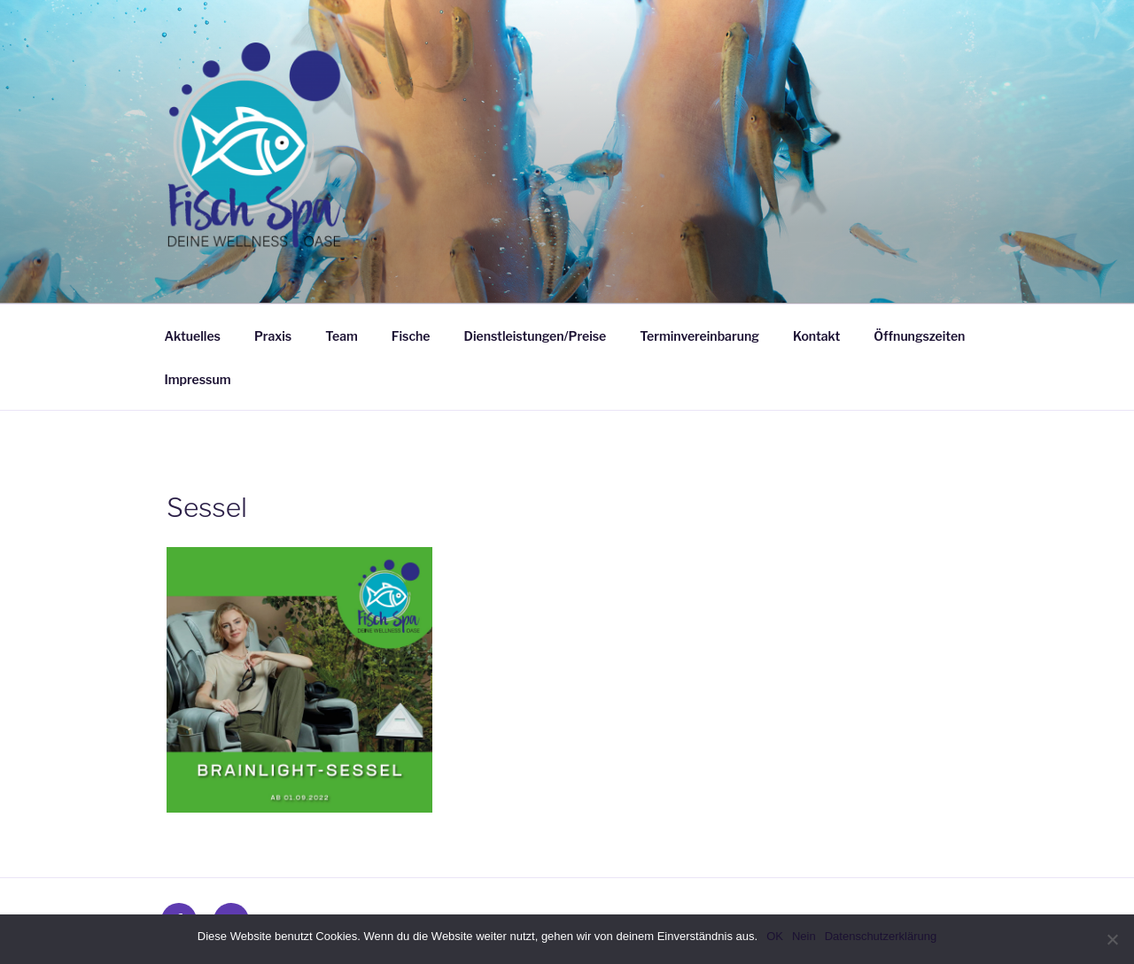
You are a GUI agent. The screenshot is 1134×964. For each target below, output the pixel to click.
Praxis (272, 335)
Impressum (198, 379)
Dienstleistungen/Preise (535, 335)
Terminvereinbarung (699, 335)
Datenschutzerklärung (880, 936)
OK (774, 936)
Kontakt (816, 335)
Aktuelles (193, 335)
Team (341, 335)
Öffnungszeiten (919, 335)
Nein (804, 936)
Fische (411, 335)
